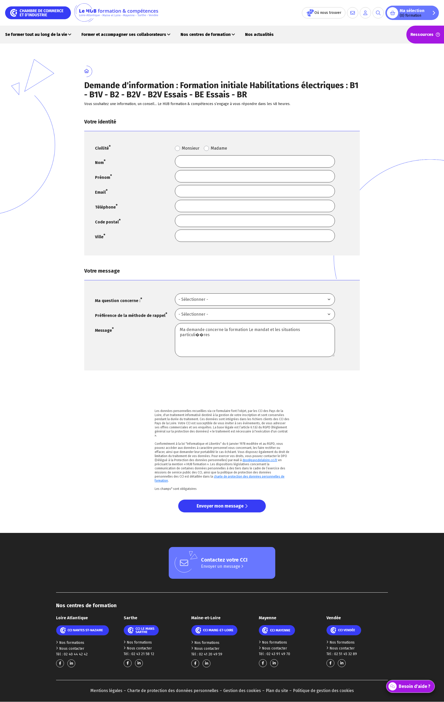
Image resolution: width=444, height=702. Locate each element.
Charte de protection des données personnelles (172, 690)
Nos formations (70, 643)
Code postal (107, 222)
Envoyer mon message (222, 506)
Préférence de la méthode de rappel (130, 315)
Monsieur (190, 148)
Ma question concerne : (117, 300)
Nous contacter (70, 648)
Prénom (102, 177)
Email (100, 192)
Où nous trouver (323, 13)
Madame (219, 148)
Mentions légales (106, 690)
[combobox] (255, 299)
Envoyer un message (222, 566)
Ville (99, 236)
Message (103, 330)
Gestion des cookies (242, 690)
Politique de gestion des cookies (323, 690)
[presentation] (222, 393)
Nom (99, 162)
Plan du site (277, 690)
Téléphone (105, 207)
